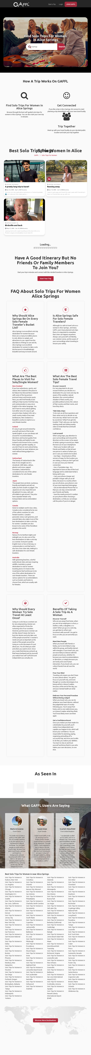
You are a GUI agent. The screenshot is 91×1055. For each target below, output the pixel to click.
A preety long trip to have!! (17, 187)
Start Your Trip (45, 278)
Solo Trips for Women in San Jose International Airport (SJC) (55, 977)
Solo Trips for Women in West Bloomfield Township (55, 946)
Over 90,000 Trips (54, 51)
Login (61, 4)
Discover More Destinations (45, 1020)
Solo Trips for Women (49, 155)
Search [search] (62, 46)
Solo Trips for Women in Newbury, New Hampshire (13, 962)
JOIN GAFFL (70, 4)
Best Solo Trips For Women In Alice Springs (45, 150)
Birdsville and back (13, 225)
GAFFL (36, 155)
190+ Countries (39, 51)
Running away (53, 187)
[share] (41, 168)
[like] (41, 163)
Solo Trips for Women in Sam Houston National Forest (13, 936)
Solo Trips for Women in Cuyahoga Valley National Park (76, 908)
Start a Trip (52, 4)
